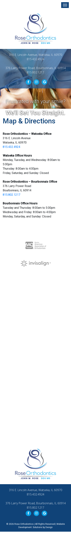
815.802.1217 (35, 72)
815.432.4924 (35, 59)
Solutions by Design (43, 527)
